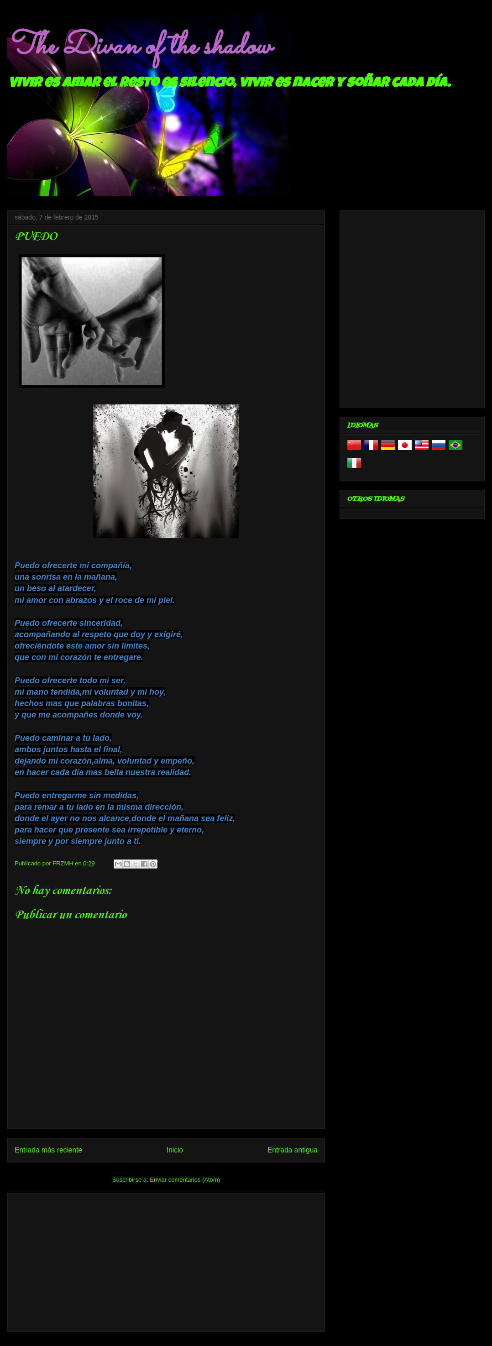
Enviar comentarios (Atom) (185, 1179)
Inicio (175, 1150)
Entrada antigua (292, 1150)
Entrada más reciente (48, 1150)
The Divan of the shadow (139, 47)
